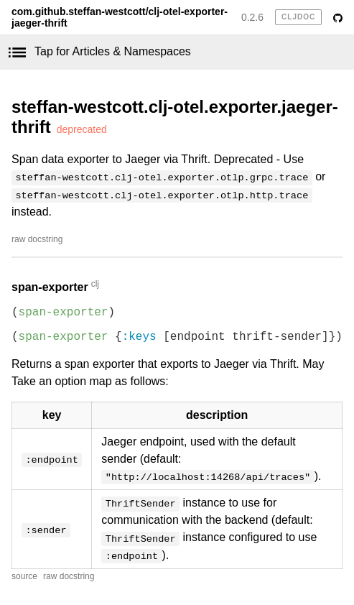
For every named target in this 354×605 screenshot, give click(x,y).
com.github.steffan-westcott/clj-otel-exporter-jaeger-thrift (119, 17)
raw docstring (36, 239)
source (24, 576)
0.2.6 (252, 17)
